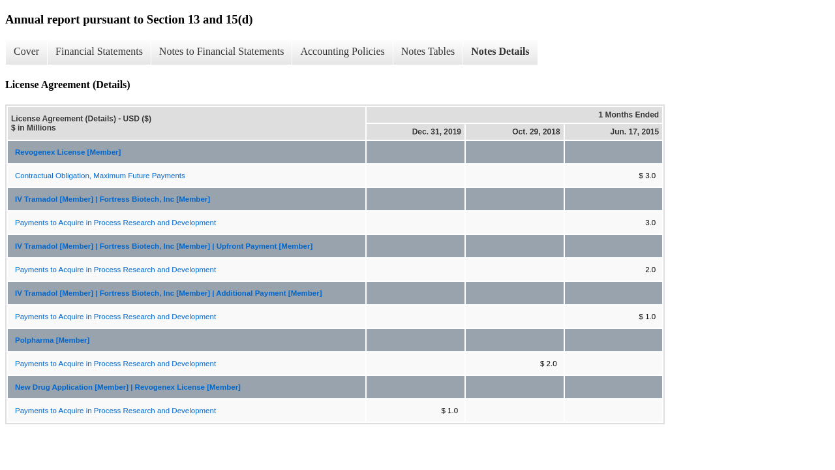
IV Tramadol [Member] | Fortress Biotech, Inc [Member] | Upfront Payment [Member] (163, 246)
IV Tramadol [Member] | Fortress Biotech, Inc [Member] (112, 199)
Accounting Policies (342, 51)
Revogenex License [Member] (68, 152)
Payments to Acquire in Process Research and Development (115, 223)
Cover (26, 51)
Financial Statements (99, 51)
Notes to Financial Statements (221, 51)
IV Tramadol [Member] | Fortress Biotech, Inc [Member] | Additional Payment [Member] (168, 293)
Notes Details (500, 51)
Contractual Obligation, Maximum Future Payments (100, 176)
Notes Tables (428, 51)
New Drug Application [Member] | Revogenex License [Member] (128, 387)
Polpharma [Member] (52, 340)
